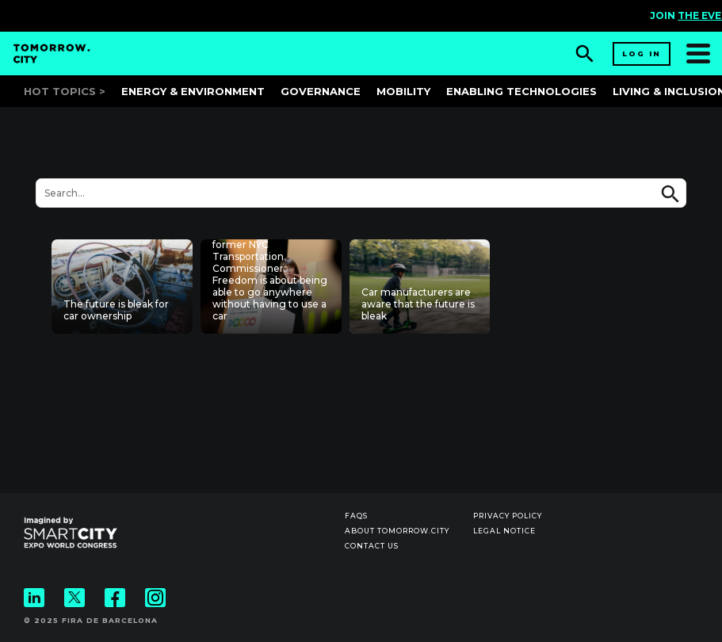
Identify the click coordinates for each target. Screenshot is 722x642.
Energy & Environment (193, 91)
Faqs (356, 515)
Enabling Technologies (521, 91)
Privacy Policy (507, 515)
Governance (321, 91)
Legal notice (504, 530)
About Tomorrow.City (397, 530)
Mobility (403, 91)
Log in (641, 53)
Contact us (372, 545)
